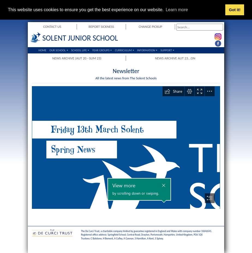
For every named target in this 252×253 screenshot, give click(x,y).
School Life (79, 50)
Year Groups (101, 50)
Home (42, 50)
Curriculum (123, 50)
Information (146, 50)
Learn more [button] (177, 9)
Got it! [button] (234, 10)
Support (166, 50)
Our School (57, 50)
